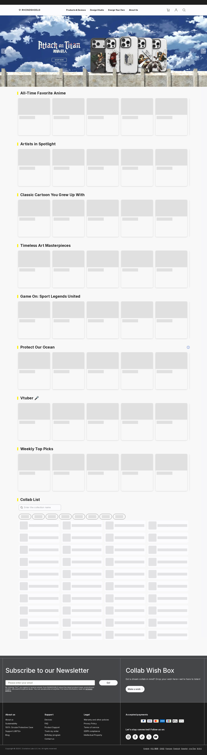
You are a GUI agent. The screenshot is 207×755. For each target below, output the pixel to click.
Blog (7, 735)
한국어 (199, 749)
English (146, 749)
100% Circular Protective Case (19, 727)
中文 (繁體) (154, 749)
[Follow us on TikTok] (142, 737)
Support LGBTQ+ (13, 731)
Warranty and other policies (96, 720)
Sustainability (11, 723)
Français (169, 749)
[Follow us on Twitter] (149, 737)
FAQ (46, 723)
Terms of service (91, 727)
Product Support (52, 727)
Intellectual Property (93, 735)
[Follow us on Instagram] (128, 737)
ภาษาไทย (192, 749)
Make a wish (135, 689)
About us (9, 720)
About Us (133, 10)
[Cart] (168, 10)
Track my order (52, 731)
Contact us (49, 739)
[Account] (176, 10)
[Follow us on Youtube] (155, 737)
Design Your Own (116, 10)
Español (184, 749)
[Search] (184, 10)
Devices (48, 720)
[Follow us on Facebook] (135, 737)
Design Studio (97, 10)
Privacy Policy (90, 723)
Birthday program (52, 735)
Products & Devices (76, 10)
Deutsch (176, 749)
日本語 (162, 749)
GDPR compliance (92, 731)
